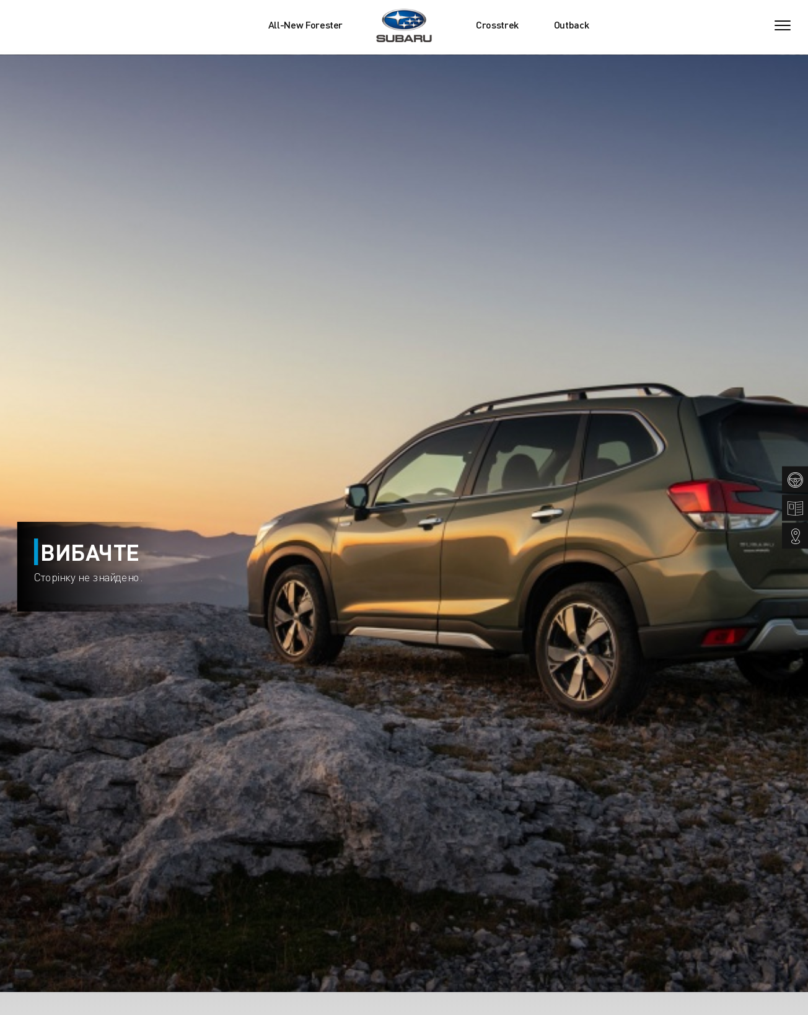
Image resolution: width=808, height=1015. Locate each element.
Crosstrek (497, 25)
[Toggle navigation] (782, 25)
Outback (571, 25)
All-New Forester (305, 25)
